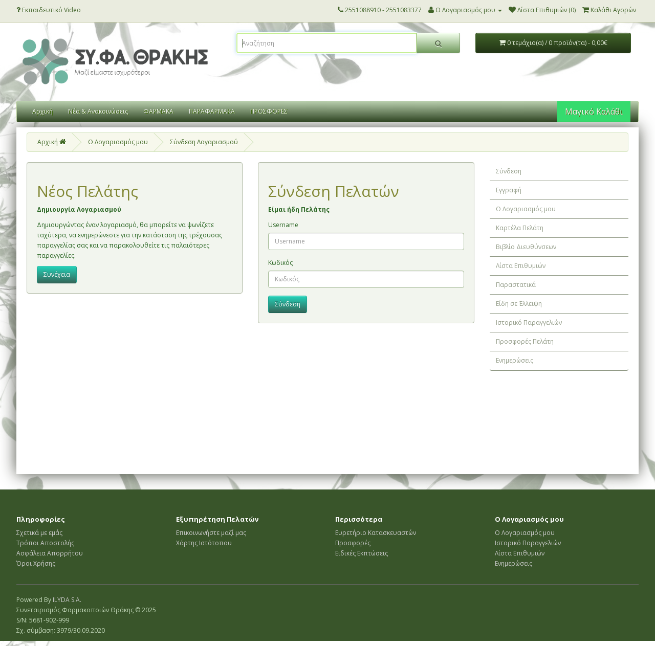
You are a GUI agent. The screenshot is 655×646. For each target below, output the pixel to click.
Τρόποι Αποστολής (45, 543)
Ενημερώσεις (514, 360)
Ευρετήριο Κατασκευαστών (375, 532)
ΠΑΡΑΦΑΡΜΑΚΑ (212, 111)
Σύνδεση (508, 171)
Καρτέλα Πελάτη (519, 228)
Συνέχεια (56, 274)
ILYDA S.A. (67, 599)
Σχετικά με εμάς (39, 532)
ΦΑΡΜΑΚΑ (158, 111)
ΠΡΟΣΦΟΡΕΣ (269, 111)
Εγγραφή (508, 190)
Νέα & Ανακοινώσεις (98, 111)
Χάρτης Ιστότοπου (204, 543)
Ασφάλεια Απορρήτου (49, 553)
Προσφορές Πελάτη (525, 341)
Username (283, 224)
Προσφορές (352, 543)
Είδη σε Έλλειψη (519, 303)
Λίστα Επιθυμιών (520, 265)
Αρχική (42, 111)
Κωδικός (280, 262)
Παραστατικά (516, 284)
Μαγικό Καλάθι (594, 111)
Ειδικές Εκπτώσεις (361, 553)
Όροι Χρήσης (35, 563)
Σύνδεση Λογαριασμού (204, 142)
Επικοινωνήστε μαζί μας (211, 532)
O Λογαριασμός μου (118, 142)
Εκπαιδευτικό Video (48, 10)
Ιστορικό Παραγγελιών (529, 322)
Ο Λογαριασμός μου (526, 209)
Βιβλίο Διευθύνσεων (526, 246)
